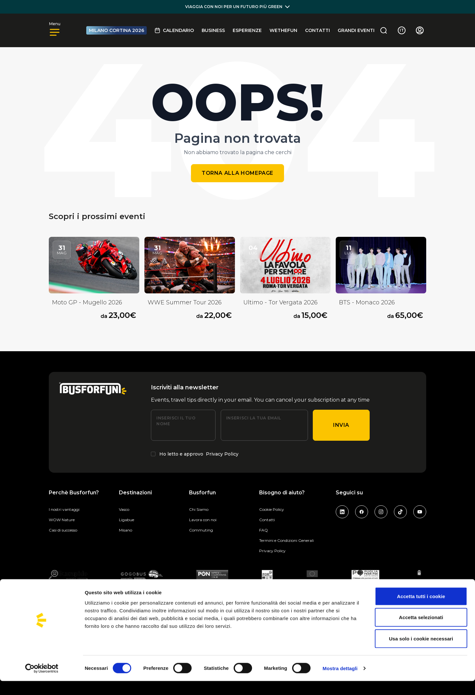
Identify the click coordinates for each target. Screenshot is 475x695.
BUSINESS (213, 30)
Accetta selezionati (421, 631)
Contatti (317, 30)
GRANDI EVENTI (356, 30)
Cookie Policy (271, 509)
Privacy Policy (222, 454)
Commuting (201, 530)
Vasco (124, 509)
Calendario (174, 30)
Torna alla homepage (237, 173)
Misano (125, 530)
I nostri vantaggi (64, 509)
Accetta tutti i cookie (421, 610)
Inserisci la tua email (253, 418)
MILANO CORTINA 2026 (116, 30)
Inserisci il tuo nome (175, 421)
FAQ (263, 530)
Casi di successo (63, 530)
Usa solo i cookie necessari (421, 652)
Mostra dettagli (339, 682)
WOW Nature (62, 519)
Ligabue (126, 519)
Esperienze (247, 30)
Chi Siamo (198, 509)
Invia (341, 425)
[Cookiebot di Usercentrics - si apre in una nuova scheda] (42, 682)
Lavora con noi (202, 519)
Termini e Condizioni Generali (286, 540)
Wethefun (283, 30)
